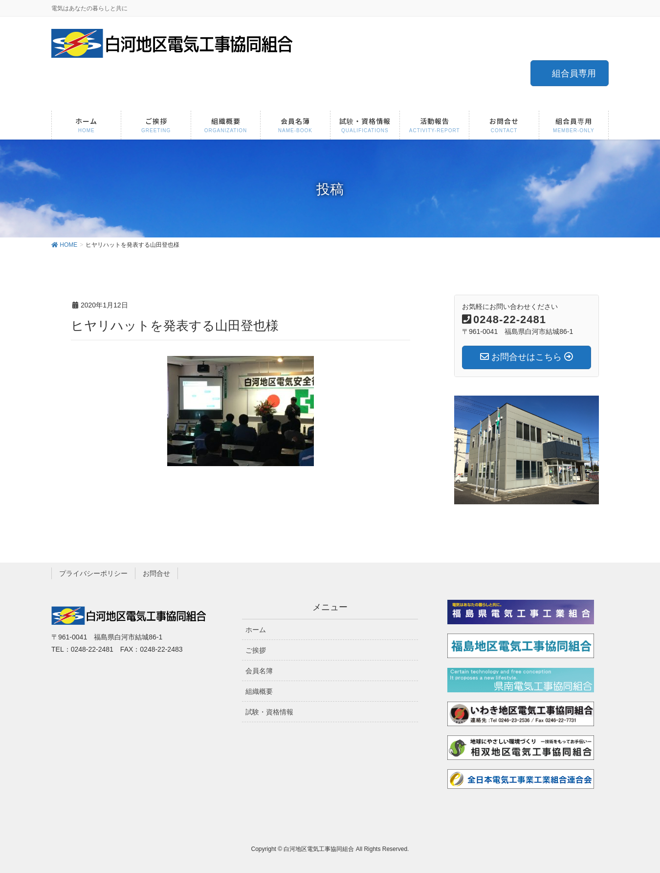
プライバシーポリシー (93, 573)
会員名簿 (259, 671)
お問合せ (156, 573)
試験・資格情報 (269, 712)
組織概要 (259, 691)
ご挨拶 (255, 650)
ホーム (255, 630)
